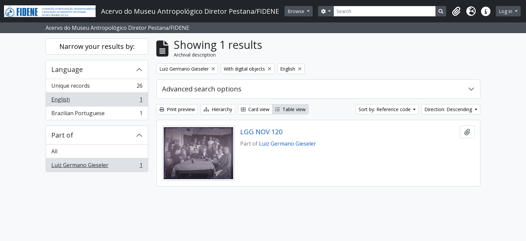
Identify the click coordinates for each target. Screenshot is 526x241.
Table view (290, 109)
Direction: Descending (448, 109)
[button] (456, 11)
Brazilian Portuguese (97, 114)
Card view (255, 109)
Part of (62, 135)
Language (67, 69)
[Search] (384, 11)
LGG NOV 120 (261, 132)
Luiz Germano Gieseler (97, 166)
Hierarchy (218, 109)
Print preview (177, 109)
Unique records (97, 87)
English (97, 100)
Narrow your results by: (97, 46)
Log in (506, 11)
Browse (296, 11)
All (54, 151)
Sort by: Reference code (385, 109)
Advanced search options (202, 88)
